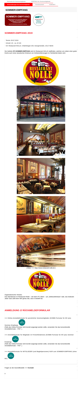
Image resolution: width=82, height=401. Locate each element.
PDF (19, 329)
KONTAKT (52, 4)
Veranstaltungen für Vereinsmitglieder (18, 4)
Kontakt (31, 368)
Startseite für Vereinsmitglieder (16, 1)
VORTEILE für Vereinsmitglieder (40, 1)
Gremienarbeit (39, 4)
